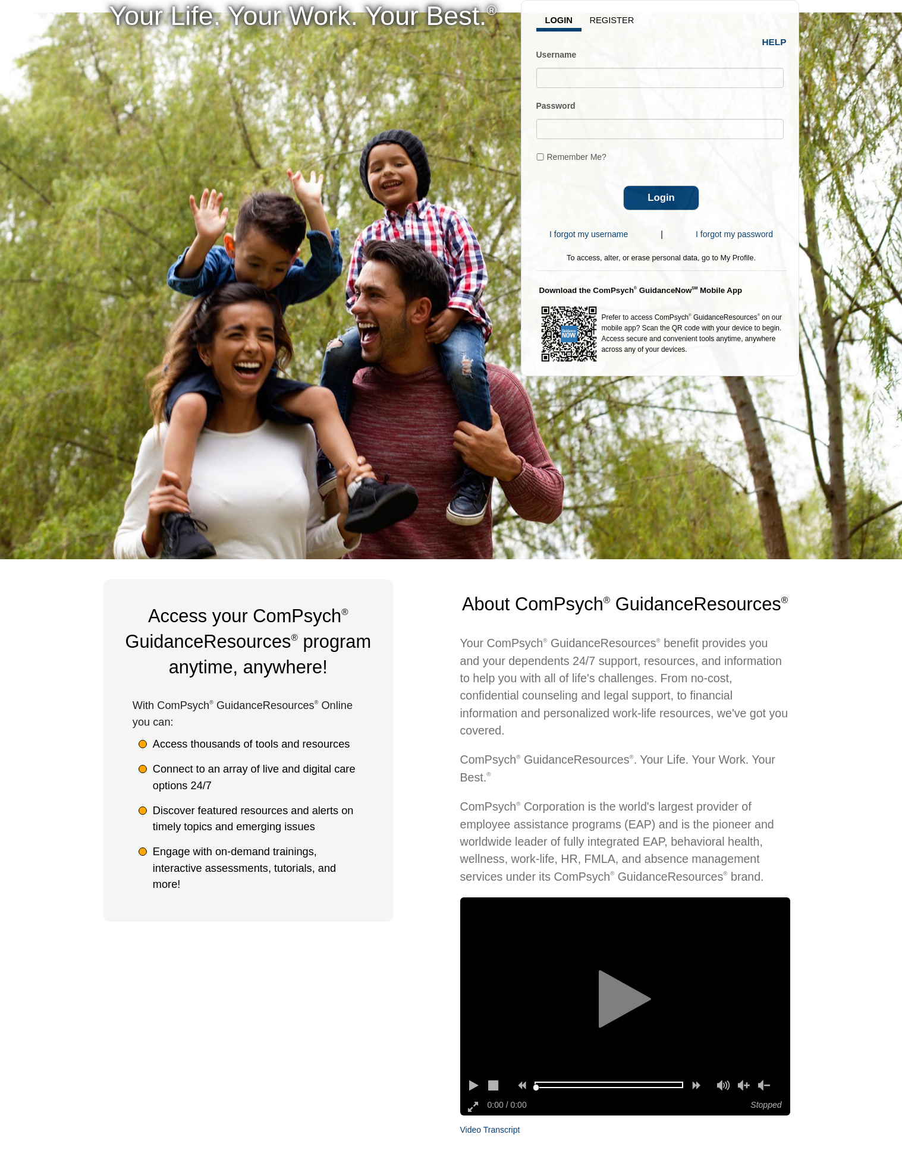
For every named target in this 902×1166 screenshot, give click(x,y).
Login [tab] (559, 20)
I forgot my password (734, 234)
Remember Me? (576, 157)
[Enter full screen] (474, 1106)
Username (556, 54)
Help (774, 42)
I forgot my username (588, 234)
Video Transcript (490, 1130)
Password (556, 106)
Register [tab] (612, 20)
